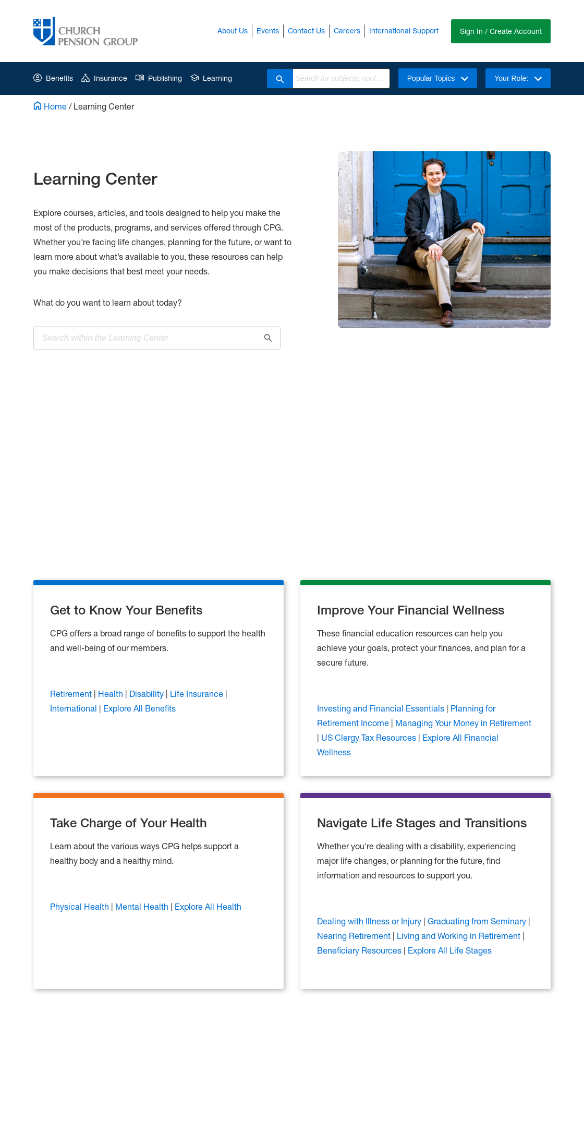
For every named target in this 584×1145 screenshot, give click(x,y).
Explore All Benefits (139, 708)
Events (268, 30)
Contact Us (306, 30)
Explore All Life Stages (450, 950)
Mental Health (141, 906)
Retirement (71, 693)
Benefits (53, 78)
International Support (404, 30)
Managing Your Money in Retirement (463, 723)
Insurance (104, 78)
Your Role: (518, 78)
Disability (146, 693)
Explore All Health (208, 906)
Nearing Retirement (354, 936)
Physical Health (79, 906)
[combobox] (341, 78)
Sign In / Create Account (501, 31)
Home (50, 106)
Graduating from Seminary (477, 921)
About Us (232, 30)
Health (110, 693)
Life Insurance (196, 693)
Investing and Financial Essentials (380, 708)
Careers (347, 30)
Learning (211, 78)
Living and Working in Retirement (458, 936)
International (73, 708)
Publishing (159, 78)
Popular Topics (437, 78)
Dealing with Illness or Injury (369, 921)
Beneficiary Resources (359, 950)
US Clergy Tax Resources (368, 737)
